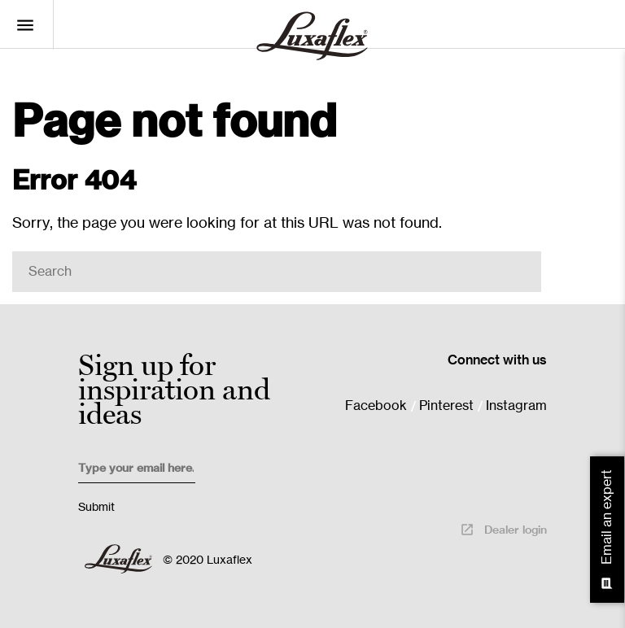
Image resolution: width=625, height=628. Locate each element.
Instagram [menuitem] (516, 405)
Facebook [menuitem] (376, 405)
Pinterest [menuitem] (446, 405)
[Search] (276, 271)
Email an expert (607, 529)
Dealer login (503, 529)
